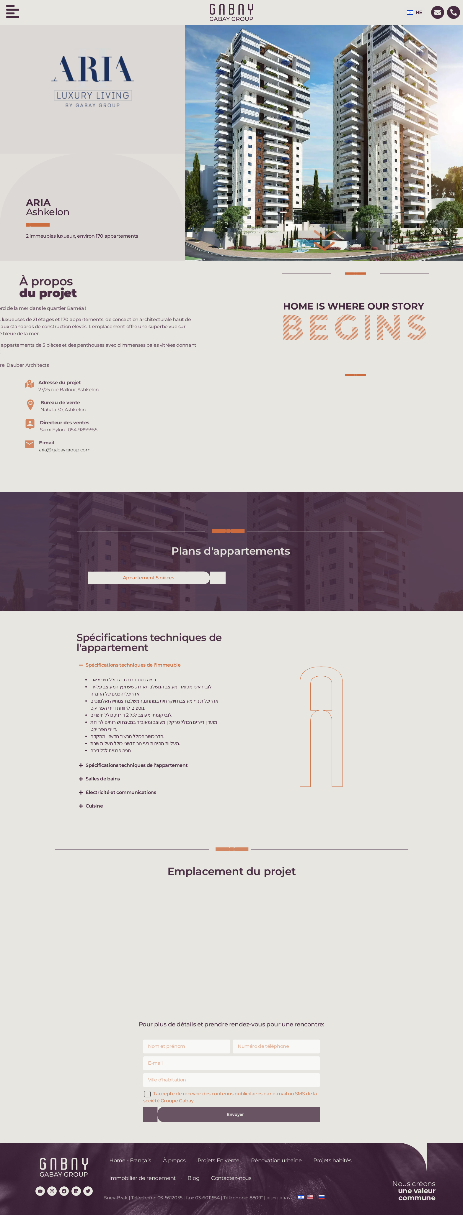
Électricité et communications (121, 792)
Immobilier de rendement (142, 1178)
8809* (256, 1198)
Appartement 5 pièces (148, 578)
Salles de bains (103, 779)
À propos (174, 1160)
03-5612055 (169, 1198)
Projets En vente (218, 1160)
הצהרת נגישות (280, 1198)
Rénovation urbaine (276, 1160)
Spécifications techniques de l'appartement (137, 765)
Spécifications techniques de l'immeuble (133, 665)
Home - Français (130, 1160)
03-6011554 (207, 1198)
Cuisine (94, 806)
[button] (152, 665)
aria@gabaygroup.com (64, 450)
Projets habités (332, 1160)
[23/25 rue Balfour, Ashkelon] (231, 949)
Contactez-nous (231, 1178)
